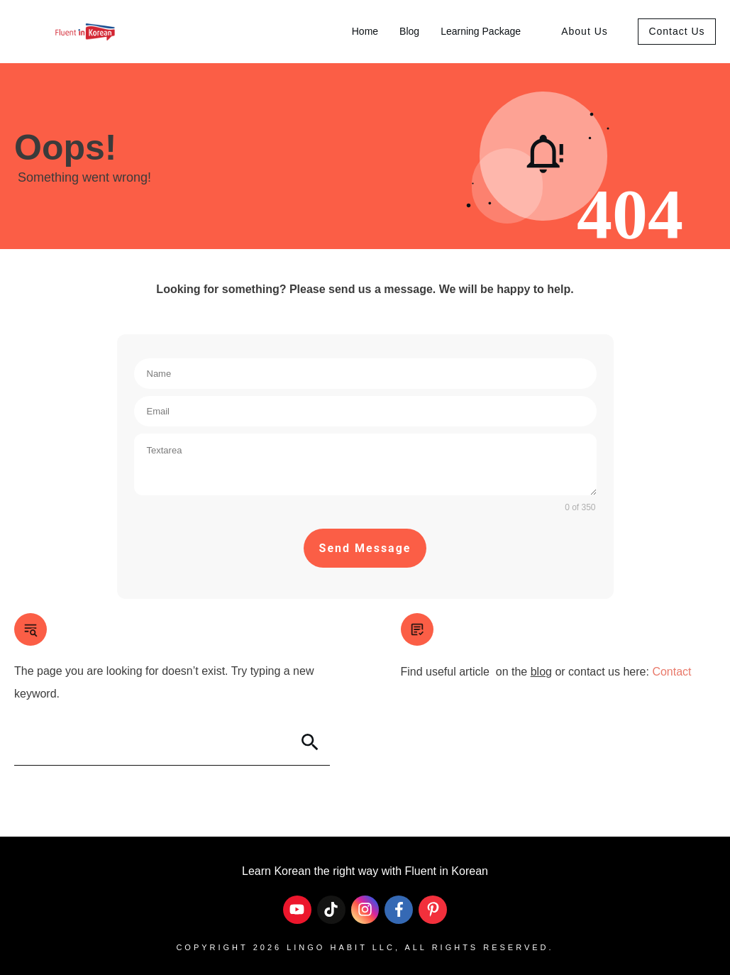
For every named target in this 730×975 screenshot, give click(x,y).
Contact (671, 672)
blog (541, 672)
